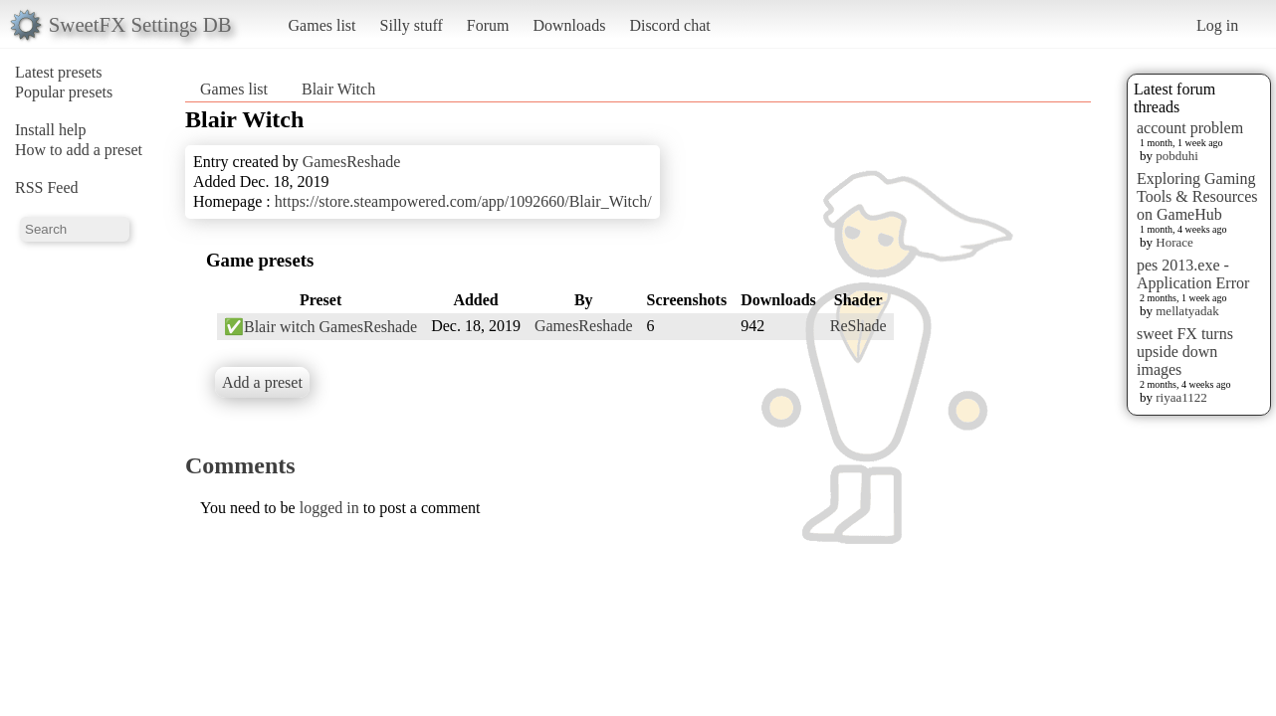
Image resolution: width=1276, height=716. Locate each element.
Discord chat (669, 25)
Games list (322, 25)
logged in (329, 507)
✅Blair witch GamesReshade (320, 326)
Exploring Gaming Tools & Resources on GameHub (1197, 196)
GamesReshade (352, 161)
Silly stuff (411, 25)
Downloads (568, 25)
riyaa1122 (1181, 397)
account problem (1190, 127)
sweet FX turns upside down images (1185, 351)
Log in (1217, 25)
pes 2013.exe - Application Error (1193, 274)
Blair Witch (338, 89)
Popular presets (63, 92)
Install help (51, 129)
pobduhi (1177, 155)
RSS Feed (47, 187)
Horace (1174, 242)
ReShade (858, 325)
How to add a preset (78, 149)
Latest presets (59, 72)
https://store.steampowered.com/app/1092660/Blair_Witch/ (463, 201)
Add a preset (262, 382)
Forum (488, 25)
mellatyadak (1187, 310)
